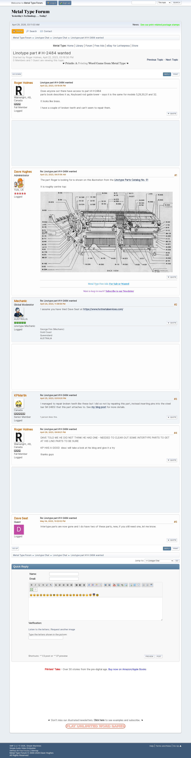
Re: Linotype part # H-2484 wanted (58, 171)
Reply (167, 74)
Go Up (15, 548)
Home (70, 45)
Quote (171, 114)
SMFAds (13, 751)
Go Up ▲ (177, 746)
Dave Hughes (23, 171)
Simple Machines (33, 746)
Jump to (139, 560)
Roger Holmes (23, 83)
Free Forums (24, 751)
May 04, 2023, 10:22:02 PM (52, 521)
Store (135, 45)
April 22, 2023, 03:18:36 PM (53, 85)
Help (152, 746)
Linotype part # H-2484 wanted (56, 82)
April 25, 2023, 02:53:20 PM (53, 398)
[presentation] (51, 646)
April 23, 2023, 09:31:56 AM (53, 174)
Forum (89, 45)
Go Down (16, 74)
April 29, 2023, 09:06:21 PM (53, 432)
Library (79, 45)
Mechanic (20, 301)
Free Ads (99, 45)
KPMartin (20, 395)
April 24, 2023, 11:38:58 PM (52, 304)
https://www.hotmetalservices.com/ (103, 309)
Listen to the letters (39, 629)
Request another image (63, 629)
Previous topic (155, 59)
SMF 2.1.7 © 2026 (17, 746)
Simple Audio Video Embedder (23, 748)
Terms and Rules (163, 746)
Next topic (172, 59)
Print (175, 74)
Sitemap (34, 750)
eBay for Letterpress (118, 45)
